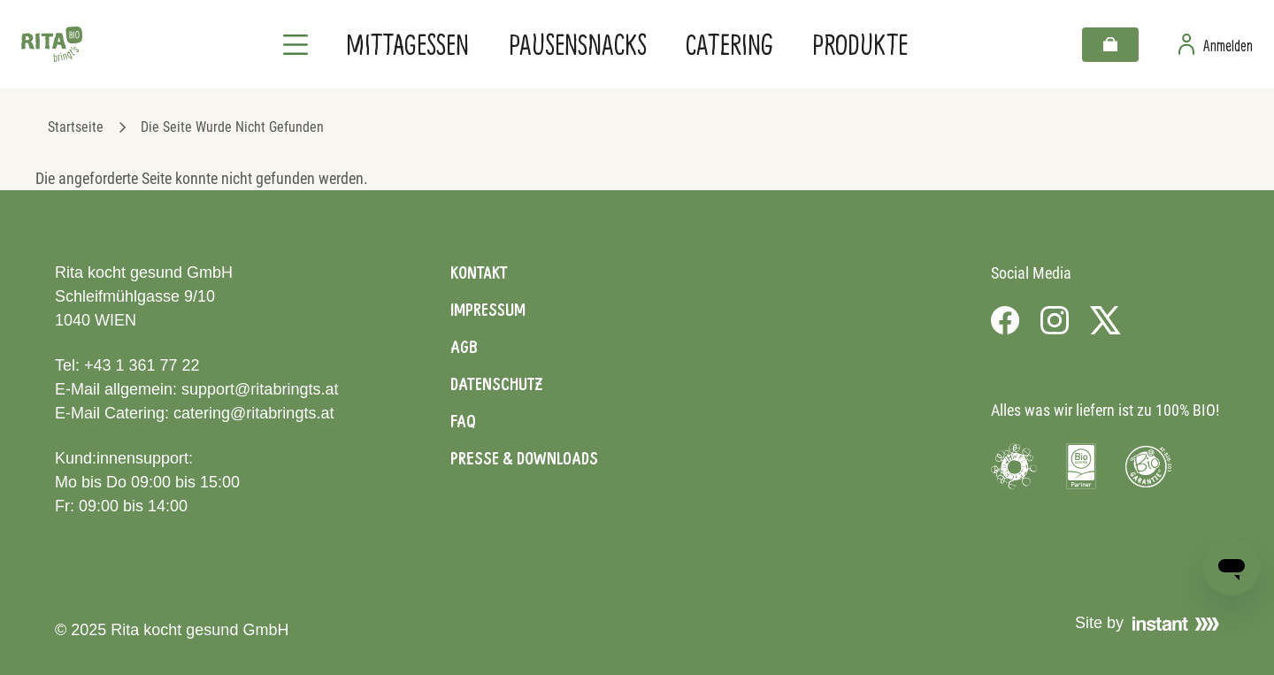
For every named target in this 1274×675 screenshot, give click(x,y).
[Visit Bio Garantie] (1148, 466)
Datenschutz (496, 383)
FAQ (463, 421)
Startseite (76, 127)
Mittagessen (407, 44)
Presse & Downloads (524, 458)
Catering (729, 44)
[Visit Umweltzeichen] (1014, 466)
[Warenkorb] (1110, 44)
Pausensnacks (578, 44)
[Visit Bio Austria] (1081, 466)
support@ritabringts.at (259, 389)
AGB (464, 346)
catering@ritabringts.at (253, 413)
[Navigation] (295, 44)
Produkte (860, 44)
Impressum (488, 309)
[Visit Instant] (1175, 624)
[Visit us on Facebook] (1005, 320)
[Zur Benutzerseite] (1215, 44)
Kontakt (479, 272)
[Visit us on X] (1105, 320)
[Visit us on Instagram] (1054, 320)
